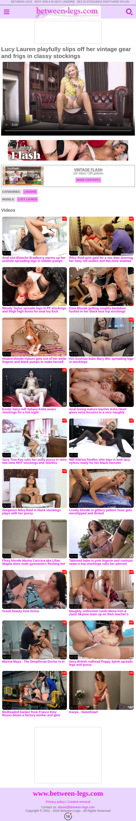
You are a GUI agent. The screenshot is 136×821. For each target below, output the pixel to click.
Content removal (78, 802)
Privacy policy (55, 802)
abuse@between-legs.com (76, 807)
